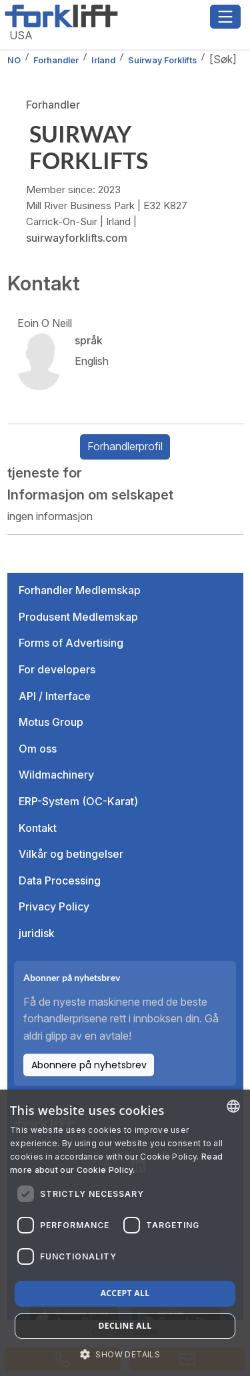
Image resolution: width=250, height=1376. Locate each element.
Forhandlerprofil (125, 446)
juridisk (37, 933)
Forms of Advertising (71, 642)
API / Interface (55, 696)
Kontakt (38, 828)
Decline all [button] (125, 1325)
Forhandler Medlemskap (80, 590)
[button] (125, 1354)
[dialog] (125, 1233)
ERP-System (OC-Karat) (78, 801)
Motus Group (51, 722)
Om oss (38, 748)
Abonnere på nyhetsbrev (89, 1065)
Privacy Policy (54, 906)
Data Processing (60, 880)
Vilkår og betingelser (71, 853)
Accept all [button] (125, 1293)
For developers (57, 669)
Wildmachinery (56, 774)
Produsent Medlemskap (78, 616)
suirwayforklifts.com (76, 237)
